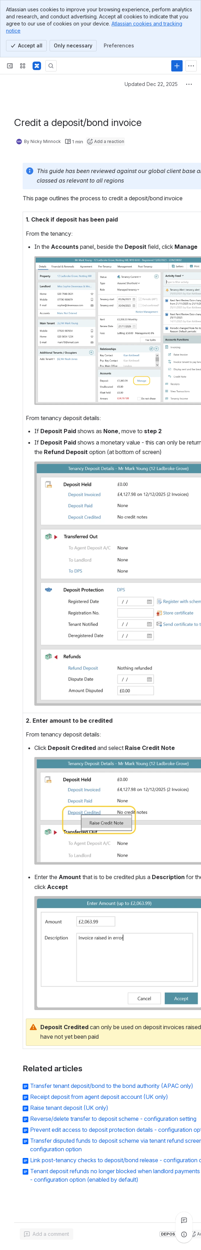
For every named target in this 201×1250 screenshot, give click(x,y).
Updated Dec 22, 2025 (151, 84)
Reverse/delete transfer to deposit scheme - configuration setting (113, 1118)
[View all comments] (184, 1220)
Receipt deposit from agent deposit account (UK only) (99, 1096)
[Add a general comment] (46, 1234)
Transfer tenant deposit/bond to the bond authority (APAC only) (111, 1085)
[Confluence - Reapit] (36, 65)
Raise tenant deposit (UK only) (69, 1107)
